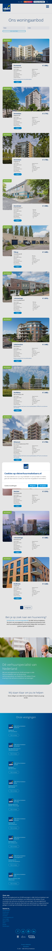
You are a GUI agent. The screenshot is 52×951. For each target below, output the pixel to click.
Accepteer (43, 486)
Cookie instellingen (10, 486)
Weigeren (33, 486)
